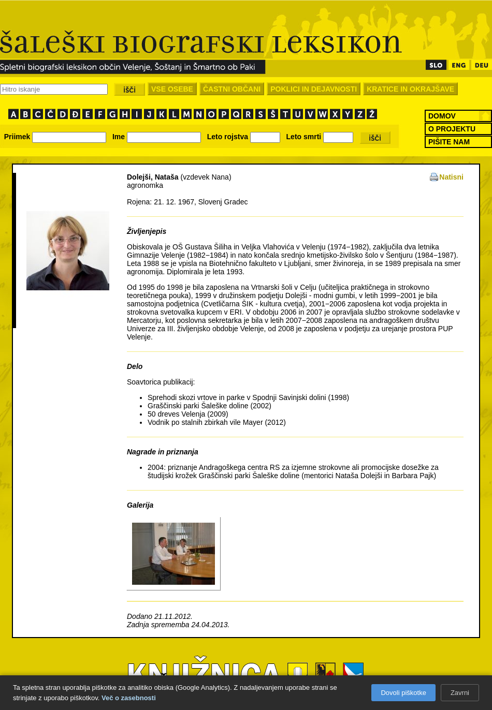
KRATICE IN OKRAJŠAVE (410, 89)
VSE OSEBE (172, 89)
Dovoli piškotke (403, 693)
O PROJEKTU (451, 129)
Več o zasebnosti (129, 698)
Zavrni (460, 693)
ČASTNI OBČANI (232, 89)
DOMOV (442, 116)
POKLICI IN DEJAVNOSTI (313, 89)
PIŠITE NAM (449, 142)
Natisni (451, 177)
